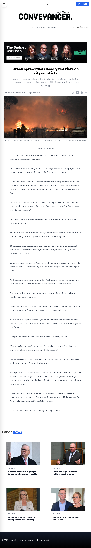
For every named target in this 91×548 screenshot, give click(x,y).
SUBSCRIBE (82, 4)
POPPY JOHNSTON (46, 148)
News (17, 432)
